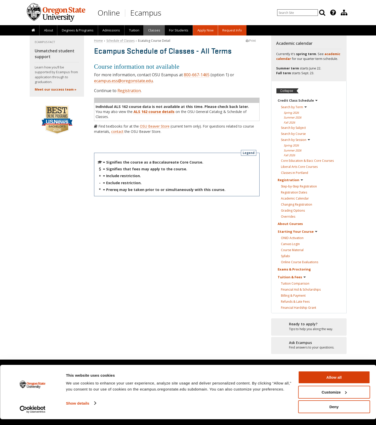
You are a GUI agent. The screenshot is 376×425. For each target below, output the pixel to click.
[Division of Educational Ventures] (344, 12)
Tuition (134, 30)
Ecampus (145, 13)
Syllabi (285, 256)
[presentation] (333, 12)
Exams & (294, 269)
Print (251, 40)
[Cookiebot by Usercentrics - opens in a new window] (33, 415)
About (48, 30)
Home (98, 40)
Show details (77, 409)
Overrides (288, 216)
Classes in (294, 173)
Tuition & (292, 277)
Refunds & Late (295, 301)
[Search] (322, 12)
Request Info (232, 30)
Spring (291, 112)
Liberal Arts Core (299, 167)
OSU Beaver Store (155, 126)
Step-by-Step (299, 186)
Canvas (290, 244)
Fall (289, 122)
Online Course (299, 262)
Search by (294, 107)
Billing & (293, 295)
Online (109, 13)
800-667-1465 (197, 75)
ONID (292, 238)
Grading (293, 210)
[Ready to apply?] (308, 326)
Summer (292, 117)
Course (292, 250)
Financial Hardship (298, 307)
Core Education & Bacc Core (307, 161)
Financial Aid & (301, 289)
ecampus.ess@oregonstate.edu (123, 81)
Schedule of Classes (120, 40)
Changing (296, 204)
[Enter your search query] (297, 12)
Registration (129, 90)
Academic (295, 198)
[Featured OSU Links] (333, 12)
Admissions (111, 30)
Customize (334, 398)
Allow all (334, 383)
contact (117, 131)
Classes (154, 30)
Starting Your (297, 231)
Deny (334, 412)
